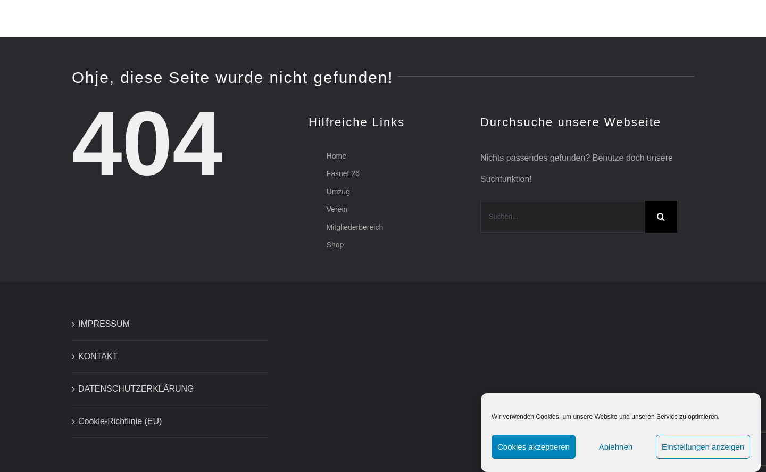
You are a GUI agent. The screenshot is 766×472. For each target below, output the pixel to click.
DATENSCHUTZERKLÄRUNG (136, 388)
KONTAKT (98, 356)
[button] (715, 18)
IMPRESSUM (104, 323)
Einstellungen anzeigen (703, 446)
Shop (335, 245)
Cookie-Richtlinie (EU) (120, 421)
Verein (337, 209)
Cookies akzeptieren (533, 446)
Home (336, 156)
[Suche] (661, 217)
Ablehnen (615, 446)
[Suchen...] (562, 217)
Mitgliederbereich (355, 227)
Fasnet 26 (343, 173)
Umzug (338, 191)
